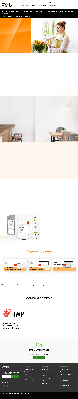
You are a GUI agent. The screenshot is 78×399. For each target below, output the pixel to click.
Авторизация (63, 369)
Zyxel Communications (65, 388)
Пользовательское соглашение (40, 397)
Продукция (24, 5)
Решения (33, 5)
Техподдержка (27, 369)
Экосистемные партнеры (66, 374)
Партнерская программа (66, 371)
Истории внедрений (64, 385)
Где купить (53, 5)
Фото (9, 16)
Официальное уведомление (23, 397)
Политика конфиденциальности (58, 397)
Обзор (3, 16)
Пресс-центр (46, 373)
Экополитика (63, 383)
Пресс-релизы (45, 375)
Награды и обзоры (46, 378)
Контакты (39, 357)
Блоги (43, 383)
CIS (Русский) (70, 2)
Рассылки (44, 380)
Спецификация (17, 16)
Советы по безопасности (29, 376)
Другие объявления (28, 379)
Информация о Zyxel (65, 380)
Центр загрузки (27, 374)
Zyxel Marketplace (46, 369)
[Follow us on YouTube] (4, 386)
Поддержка (42, 5)
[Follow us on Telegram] (7, 386)
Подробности (6, 331)
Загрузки (27, 16)
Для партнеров (58, 2)
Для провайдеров (47, 2)
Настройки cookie (72, 397)
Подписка (15, 377)
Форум (25, 371)
